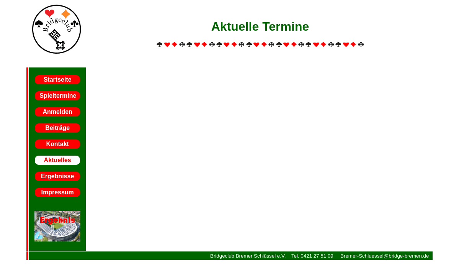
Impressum (57, 192)
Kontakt (57, 144)
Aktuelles (57, 160)
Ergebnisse (57, 176)
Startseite (58, 79)
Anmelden (57, 111)
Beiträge (57, 128)
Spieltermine (57, 95)
